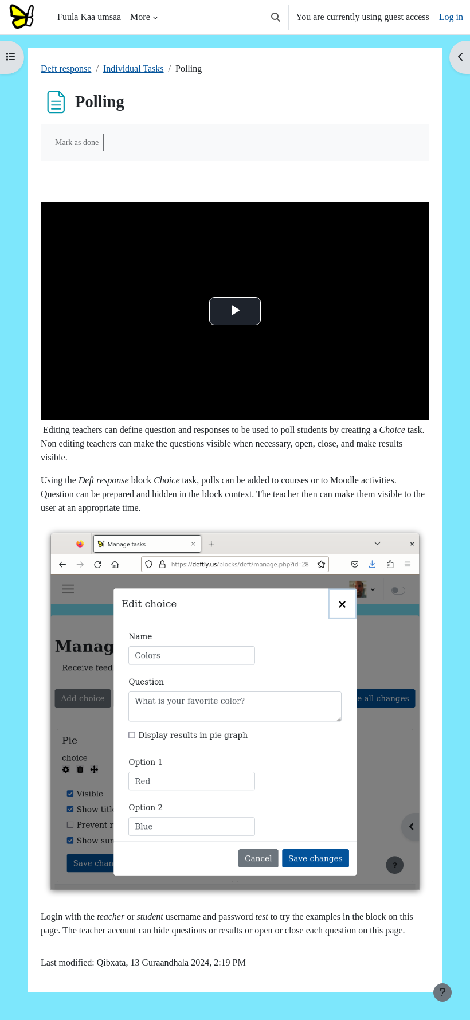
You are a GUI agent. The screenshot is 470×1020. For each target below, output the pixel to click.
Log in (451, 17)
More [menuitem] (140, 17)
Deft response (66, 68)
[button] (275, 17)
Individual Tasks (133, 68)
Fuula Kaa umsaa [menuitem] (89, 17)
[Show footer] (442, 992)
